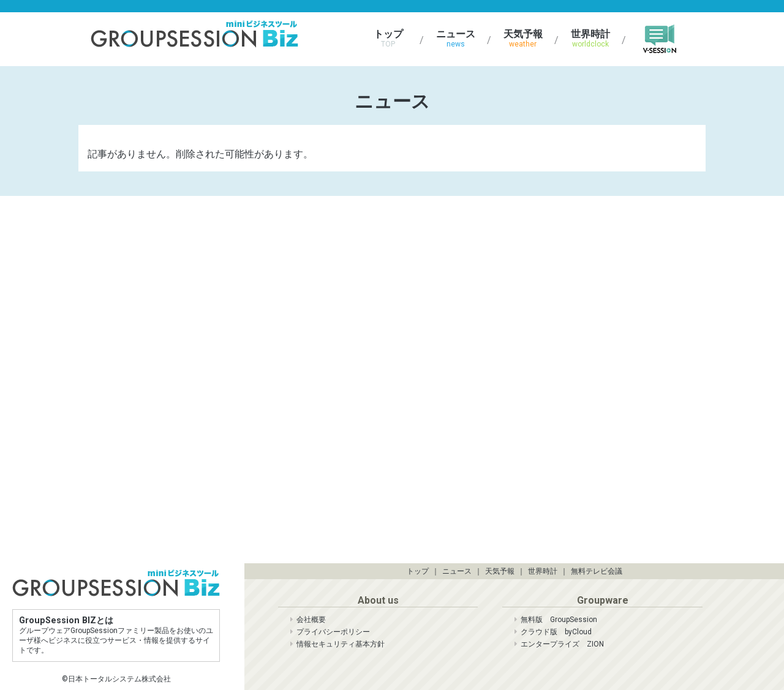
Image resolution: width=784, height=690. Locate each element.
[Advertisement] (207, 278)
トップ (390, 38)
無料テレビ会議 (596, 571)
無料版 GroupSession (559, 619)
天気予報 (525, 38)
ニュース (457, 38)
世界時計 (592, 38)
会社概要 (311, 619)
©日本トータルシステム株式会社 (116, 679)
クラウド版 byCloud (556, 632)
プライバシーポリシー (333, 632)
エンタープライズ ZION (562, 644)
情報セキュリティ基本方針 (340, 644)
